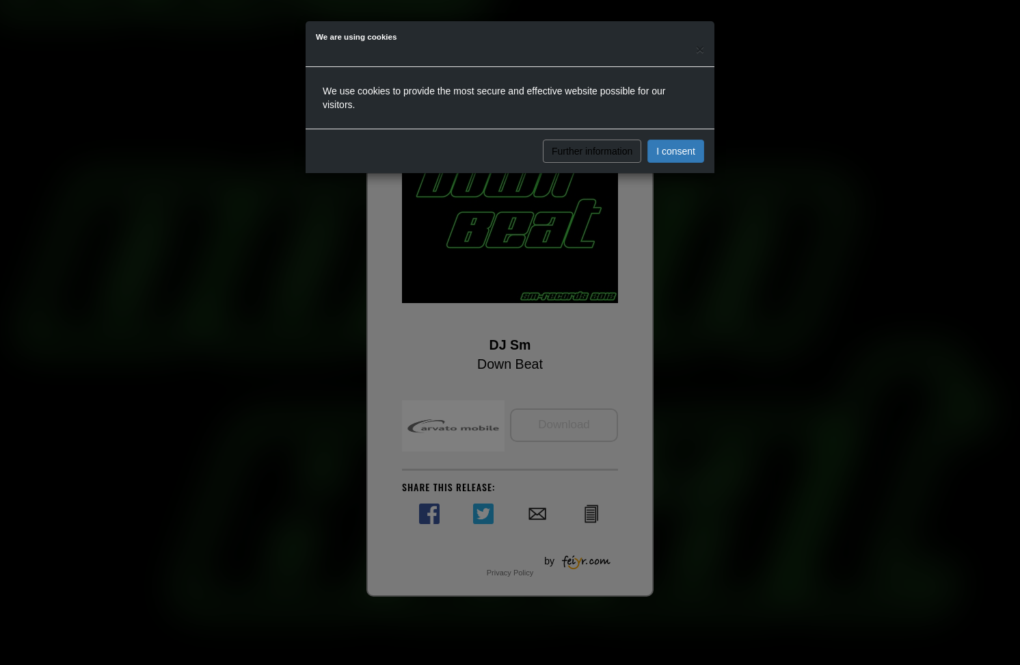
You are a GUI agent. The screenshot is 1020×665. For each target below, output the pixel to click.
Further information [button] (592, 151)
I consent (675, 151)
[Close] (700, 49)
